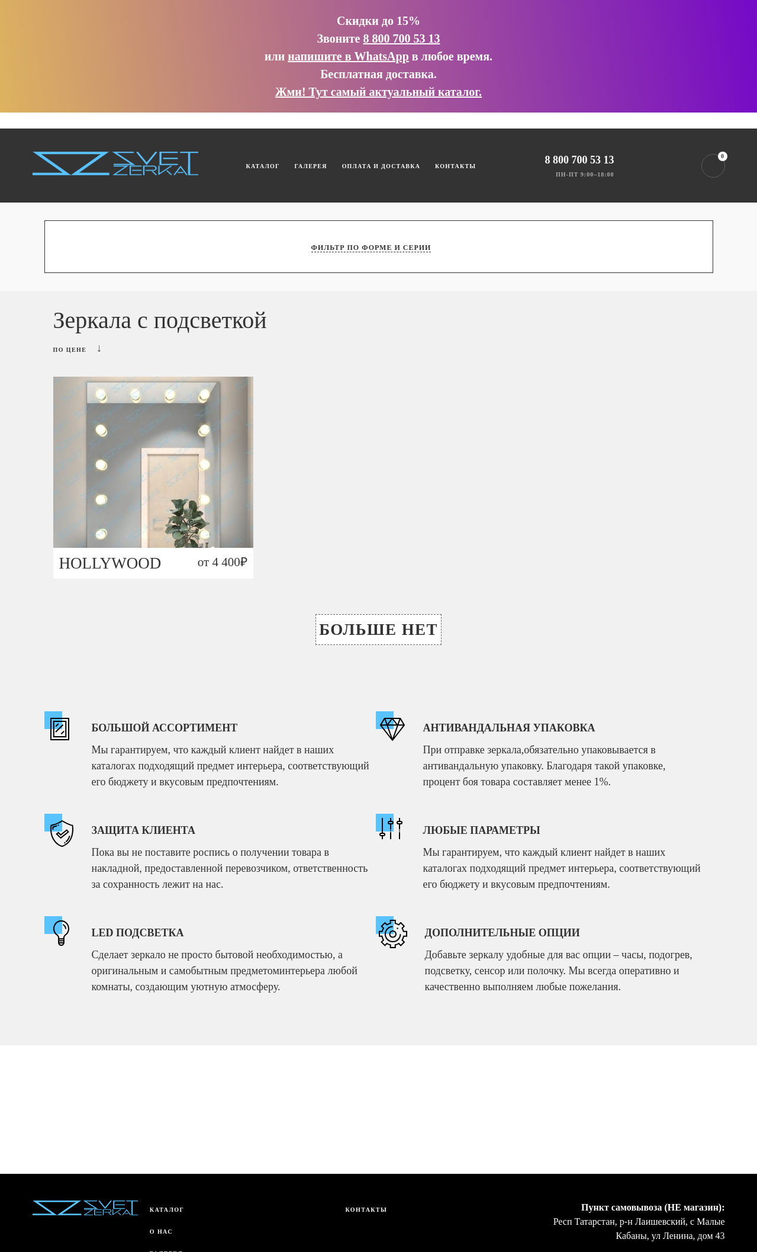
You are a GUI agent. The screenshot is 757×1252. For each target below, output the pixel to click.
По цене (77, 349)
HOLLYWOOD (110, 563)
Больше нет (378, 629)
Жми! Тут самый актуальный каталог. (378, 91)
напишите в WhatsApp (348, 56)
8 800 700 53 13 (401, 38)
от (222, 562)
